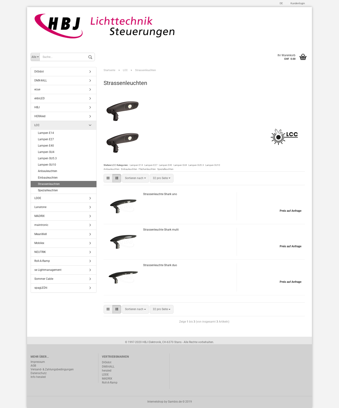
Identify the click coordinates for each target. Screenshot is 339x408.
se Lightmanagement (47, 270)
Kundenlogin (297, 3)
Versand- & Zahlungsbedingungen (52, 369)
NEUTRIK (40, 252)
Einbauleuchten (129, 169)
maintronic (41, 225)
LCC (37, 125)
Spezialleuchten (165, 169)
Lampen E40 (165, 165)
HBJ (37, 107)
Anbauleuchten (112, 169)
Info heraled (38, 377)
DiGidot (39, 71)
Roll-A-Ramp (42, 261)
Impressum (38, 361)
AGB (33, 365)
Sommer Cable (43, 278)
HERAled (39, 116)
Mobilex (39, 243)
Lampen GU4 (180, 165)
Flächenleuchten (147, 169)
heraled (106, 370)
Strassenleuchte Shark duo (160, 265)
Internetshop (155, 401)
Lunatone (40, 207)
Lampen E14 (136, 165)
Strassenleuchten (49, 184)
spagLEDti (40, 287)
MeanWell (40, 234)
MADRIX (39, 216)
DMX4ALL (40, 80)
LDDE (37, 198)
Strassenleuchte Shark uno (160, 194)
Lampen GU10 (212, 165)
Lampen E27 (150, 165)
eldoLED (39, 98)
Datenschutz (39, 373)
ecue (37, 89)
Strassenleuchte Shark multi (161, 229)
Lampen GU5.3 (196, 165)
